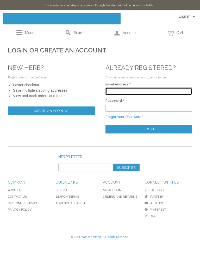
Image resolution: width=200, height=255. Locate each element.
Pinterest (155, 209)
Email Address (117, 84)
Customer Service (23, 203)
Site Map (62, 190)
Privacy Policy (20, 209)
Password (113, 101)
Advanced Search (70, 203)
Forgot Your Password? (124, 117)
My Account (113, 190)
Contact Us (17, 196)
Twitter (154, 196)
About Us (15, 190)
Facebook (155, 190)
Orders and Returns (120, 196)
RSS (150, 216)
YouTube (154, 203)
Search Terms (67, 196)
